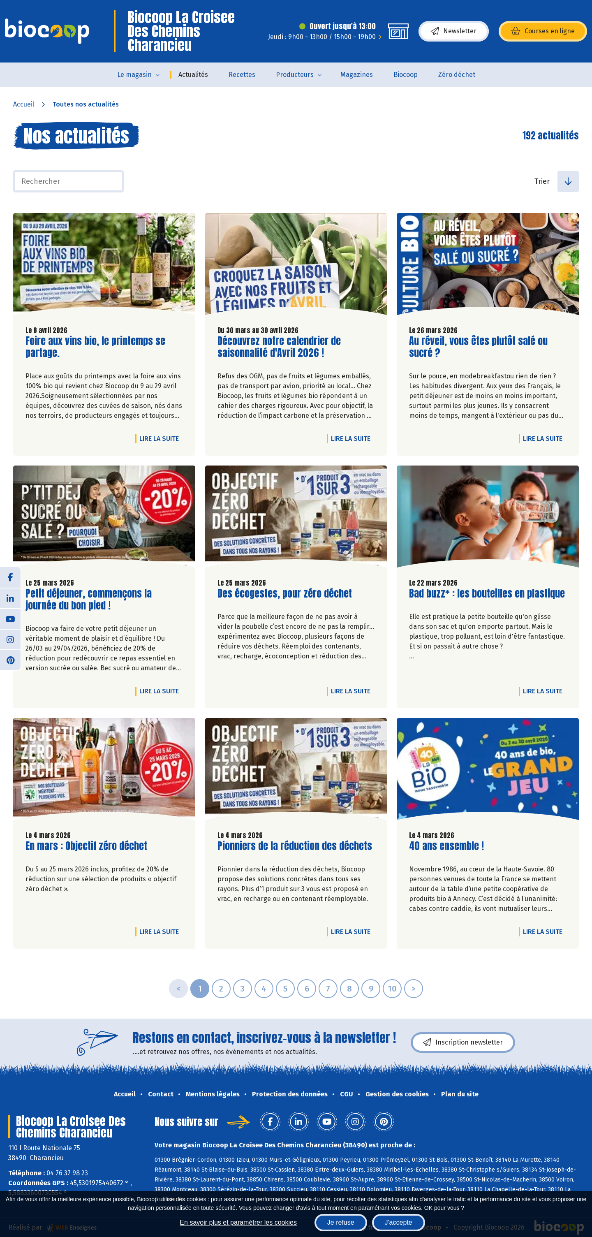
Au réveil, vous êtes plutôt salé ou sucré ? (478, 347)
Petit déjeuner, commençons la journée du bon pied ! (88, 600)
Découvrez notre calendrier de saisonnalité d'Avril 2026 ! (279, 347)
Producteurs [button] (295, 75)
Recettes (242, 75)
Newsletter (453, 31)
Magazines (356, 75)
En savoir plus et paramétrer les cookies (238, 1222)
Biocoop (405, 75)
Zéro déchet (456, 75)
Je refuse (340, 1222)
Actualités (193, 75)
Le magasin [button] (134, 75)
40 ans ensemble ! (446, 846)
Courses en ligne (543, 31)
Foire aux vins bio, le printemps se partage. (95, 347)
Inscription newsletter (463, 1042)
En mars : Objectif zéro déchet (86, 846)
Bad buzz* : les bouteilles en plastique (487, 594)
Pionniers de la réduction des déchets (294, 846)
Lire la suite (161, 438)
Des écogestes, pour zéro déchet (284, 594)
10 (392, 989)
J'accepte (398, 1222)
